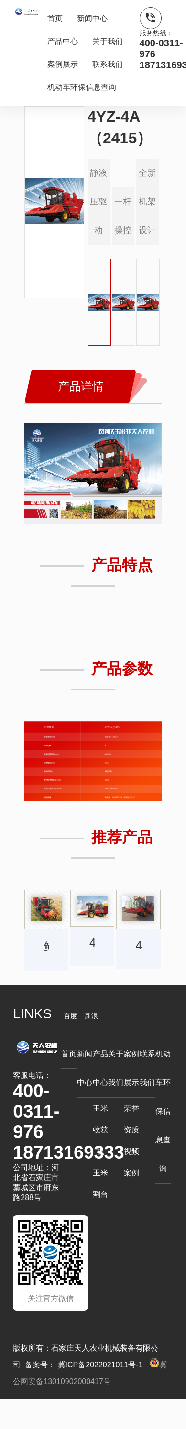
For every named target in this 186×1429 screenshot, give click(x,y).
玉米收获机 (100, 1129)
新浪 (91, 1016)
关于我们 (107, 41)
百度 (70, 1016)
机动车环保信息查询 (81, 87)
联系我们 (107, 64)
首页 (55, 18)
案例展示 (62, 64)
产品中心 (62, 41)
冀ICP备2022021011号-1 (100, 1365)
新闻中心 (92, 18)
